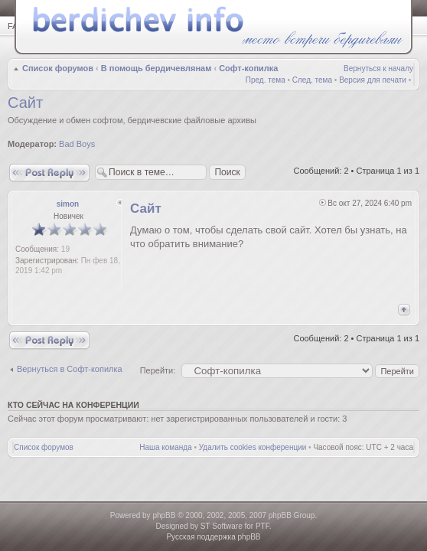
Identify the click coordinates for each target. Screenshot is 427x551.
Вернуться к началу (378, 68)
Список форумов (57, 68)
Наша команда (165, 447)
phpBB (163, 515)
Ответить (49, 172)
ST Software (221, 526)
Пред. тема (265, 80)
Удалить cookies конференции (253, 447)
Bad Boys (77, 143)
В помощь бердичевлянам (156, 68)
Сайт (25, 102)
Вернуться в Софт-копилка (69, 368)
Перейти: (158, 370)
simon (68, 204)
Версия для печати (372, 80)
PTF (262, 526)
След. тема (312, 80)
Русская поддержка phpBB (213, 537)
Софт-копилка (248, 68)
